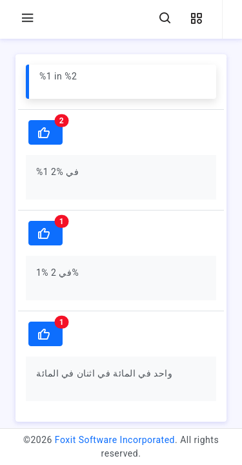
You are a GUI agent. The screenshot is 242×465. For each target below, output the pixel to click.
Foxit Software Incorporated (115, 440)
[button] (196, 19)
